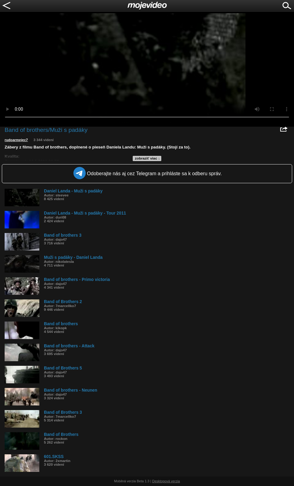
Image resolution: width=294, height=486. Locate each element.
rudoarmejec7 (16, 140)
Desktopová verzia (166, 481)
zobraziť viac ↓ (147, 158)
